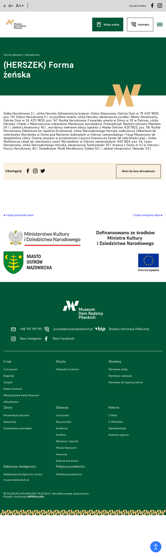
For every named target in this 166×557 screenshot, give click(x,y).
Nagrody (8, 375)
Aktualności (32, 54)
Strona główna (12, 54)
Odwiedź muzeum (67, 369)
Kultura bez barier (67, 460)
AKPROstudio (35, 496)
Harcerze (61, 454)
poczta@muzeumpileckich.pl (73, 329)
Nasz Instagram (31, 338)
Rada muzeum (12, 388)
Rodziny (61, 434)
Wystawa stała (117, 369)
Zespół (7, 382)
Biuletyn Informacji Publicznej (129, 329)
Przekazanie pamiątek (17, 428)
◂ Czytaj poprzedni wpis (18, 215)
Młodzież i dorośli (67, 441)
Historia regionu (118, 434)
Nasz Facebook (63, 338)
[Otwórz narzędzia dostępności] (155, 546)
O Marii (112, 415)
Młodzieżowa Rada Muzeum (21, 395)
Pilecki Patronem (66, 447)
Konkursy (62, 428)
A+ (10, 5)
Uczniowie (62, 415)
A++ (20, 5)
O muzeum (10, 369)
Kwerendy (9, 421)
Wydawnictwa (117, 428)
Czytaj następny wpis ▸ (148, 215)
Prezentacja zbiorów (16, 415)
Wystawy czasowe (120, 375)
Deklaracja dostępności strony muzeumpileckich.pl (22, 477)
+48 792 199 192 (31, 329)
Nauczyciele (63, 421)
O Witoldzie (115, 421)
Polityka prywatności (69, 474)
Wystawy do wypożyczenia (125, 382)
